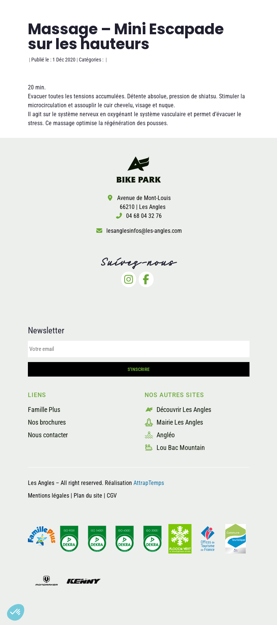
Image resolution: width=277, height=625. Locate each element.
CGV (112, 495)
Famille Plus (44, 409)
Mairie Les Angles (174, 422)
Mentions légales (48, 495)
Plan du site (89, 495)
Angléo (160, 435)
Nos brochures (47, 422)
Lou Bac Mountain (175, 447)
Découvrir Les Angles (178, 409)
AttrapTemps (148, 482)
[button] (16, 612)
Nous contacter (48, 435)
